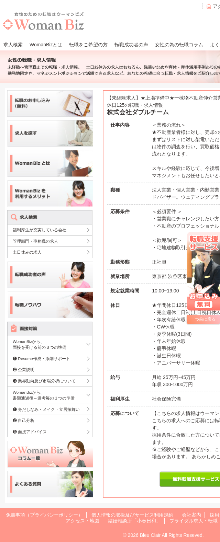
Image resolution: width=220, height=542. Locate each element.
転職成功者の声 (131, 44)
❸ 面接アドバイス (30, 431)
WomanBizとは (46, 44)
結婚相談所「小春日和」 (134, 520)
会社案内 (191, 515)
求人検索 (13, 44)
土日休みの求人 (27, 252)
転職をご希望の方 (88, 44)
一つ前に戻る (203, 319)
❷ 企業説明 (23, 369)
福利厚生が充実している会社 (39, 230)
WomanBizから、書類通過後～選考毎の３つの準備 (44, 395)
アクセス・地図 (82, 520)
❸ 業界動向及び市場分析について (44, 381)
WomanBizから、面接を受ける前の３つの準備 (39, 344)
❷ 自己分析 (23, 420)
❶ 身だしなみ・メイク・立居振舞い (46, 409)
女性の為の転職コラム (179, 44)
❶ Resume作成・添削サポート (41, 358)
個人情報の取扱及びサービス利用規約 (132, 515)
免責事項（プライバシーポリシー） (44, 515)
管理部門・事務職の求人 (35, 241)
